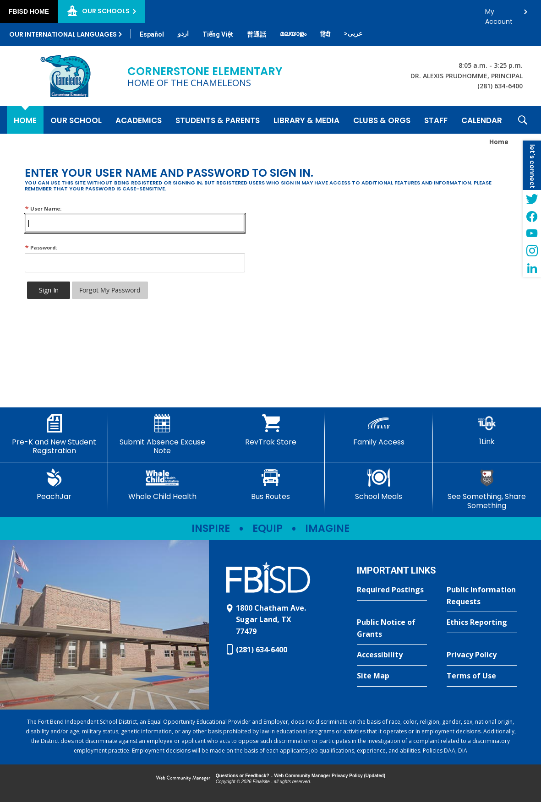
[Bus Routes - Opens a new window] (270, 485)
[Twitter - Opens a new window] (532, 198)
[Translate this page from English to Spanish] (152, 34)
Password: (41, 247)
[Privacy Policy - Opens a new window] (481, 655)
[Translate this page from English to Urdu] (183, 33)
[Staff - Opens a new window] (435, 120)
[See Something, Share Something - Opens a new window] (486, 489)
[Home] (25, 120)
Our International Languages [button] (63, 34)
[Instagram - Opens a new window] (532, 251)
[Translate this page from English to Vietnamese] (218, 34)
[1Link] (486, 430)
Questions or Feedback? (242, 775)
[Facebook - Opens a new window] (532, 216)
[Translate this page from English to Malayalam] (293, 33)
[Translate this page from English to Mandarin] (256, 34)
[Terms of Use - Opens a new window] (481, 676)
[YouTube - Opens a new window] (532, 233)
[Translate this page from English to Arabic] (353, 33)
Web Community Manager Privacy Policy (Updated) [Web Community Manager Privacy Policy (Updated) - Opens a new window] (330, 775)
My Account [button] (499, 14)
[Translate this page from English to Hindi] (325, 34)
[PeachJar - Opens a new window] (54, 485)
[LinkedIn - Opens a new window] (532, 268)
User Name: (43, 208)
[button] (522, 120)
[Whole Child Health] (162, 485)
